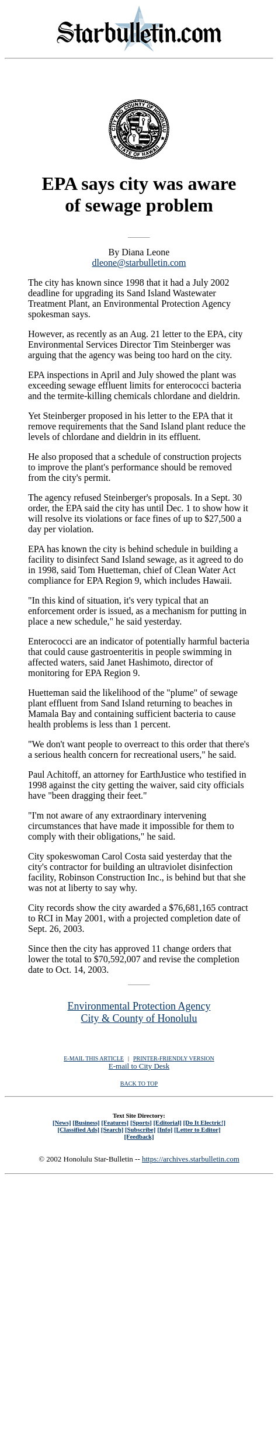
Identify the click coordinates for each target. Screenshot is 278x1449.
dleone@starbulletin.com (139, 263)
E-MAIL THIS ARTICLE (94, 1058)
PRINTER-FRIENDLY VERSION (173, 1058)
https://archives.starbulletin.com (190, 1159)
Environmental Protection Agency (139, 1006)
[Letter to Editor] (197, 1129)
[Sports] (141, 1122)
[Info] (164, 1129)
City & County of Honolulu (139, 1018)
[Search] (112, 1129)
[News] (62, 1122)
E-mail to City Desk (139, 1066)
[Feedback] (139, 1136)
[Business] (85, 1122)
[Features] (114, 1122)
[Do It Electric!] (204, 1122)
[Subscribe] (140, 1129)
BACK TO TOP (139, 1083)
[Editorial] (167, 1122)
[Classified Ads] (78, 1129)
